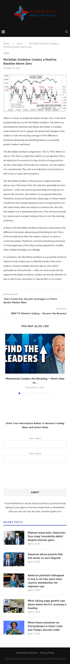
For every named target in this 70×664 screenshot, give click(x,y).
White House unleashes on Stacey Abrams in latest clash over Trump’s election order (45, 626)
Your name (35, 442)
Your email (35, 457)
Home (6, 43)
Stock (19, 43)
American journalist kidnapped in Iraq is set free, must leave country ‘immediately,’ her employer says (46, 581)
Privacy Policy (47, 653)
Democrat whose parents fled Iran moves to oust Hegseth (45, 556)
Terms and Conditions (27, 653)
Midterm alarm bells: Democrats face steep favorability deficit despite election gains (46, 536)
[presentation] (29, 478)
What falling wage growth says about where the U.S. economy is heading (47, 604)
